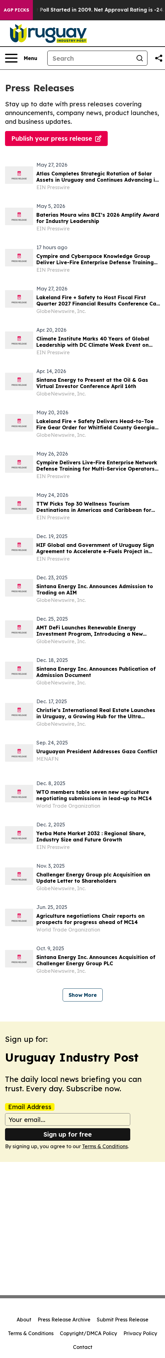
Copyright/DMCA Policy (88, 1333)
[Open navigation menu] (21, 58)
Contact (82, 1347)
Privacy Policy (140, 1333)
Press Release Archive (64, 1319)
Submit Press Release (122, 1319)
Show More (83, 995)
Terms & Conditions (105, 1146)
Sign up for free (68, 1134)
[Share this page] (158, 58)
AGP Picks (16, 10)
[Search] (90, 58)
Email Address (29, 1107)
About (24, 1319)
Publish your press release (56, 138)
